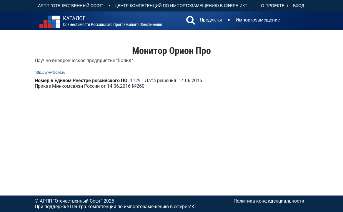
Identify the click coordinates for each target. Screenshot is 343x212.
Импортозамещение (258, 20)
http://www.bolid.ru (50, 72)
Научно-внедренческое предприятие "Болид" (84, 60)
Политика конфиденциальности (269, 201)
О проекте (272, 5)
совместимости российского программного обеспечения (112, 21)
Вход (298, 5)
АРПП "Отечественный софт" (71, 5)
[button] (190, 21)
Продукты (211, 20)
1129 (135, 80)
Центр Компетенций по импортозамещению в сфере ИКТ (181, 5)
